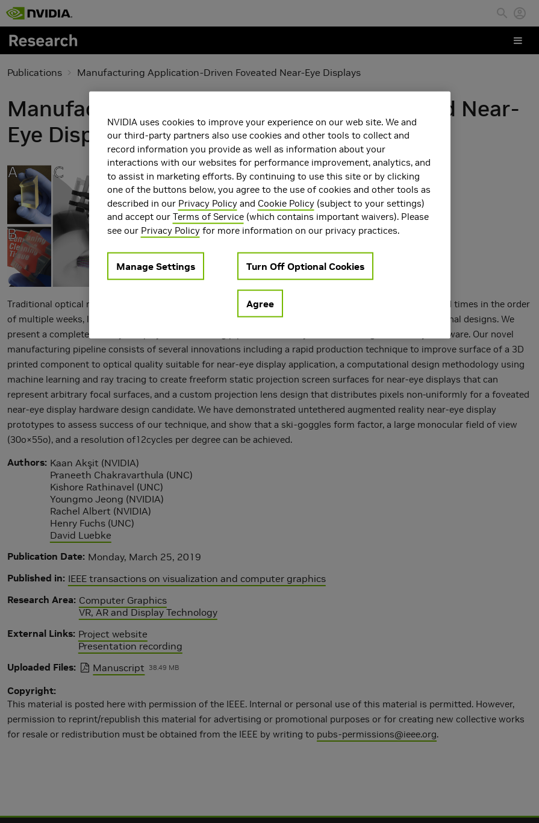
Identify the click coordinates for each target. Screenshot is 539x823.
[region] (269, 215)
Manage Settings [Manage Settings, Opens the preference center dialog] (155, 266)
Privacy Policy (207, 203)
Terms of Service (208, 216)
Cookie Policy (286, 203)
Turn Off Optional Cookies (305, 266)
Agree (260, 304)
